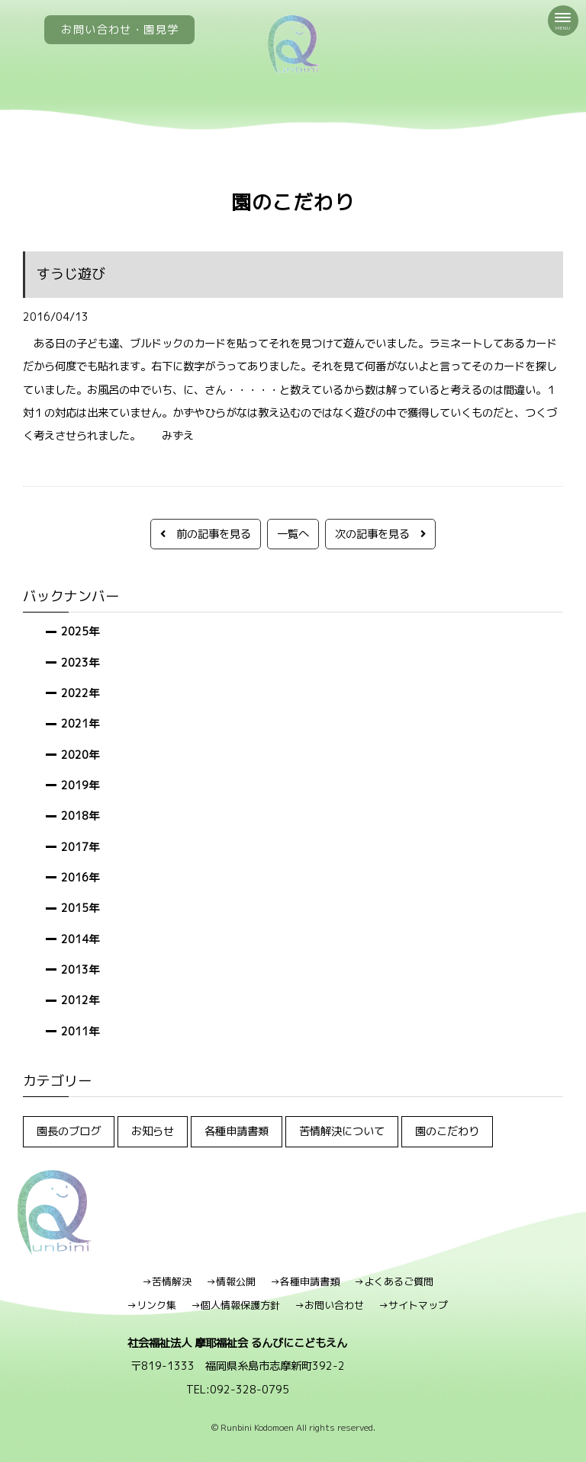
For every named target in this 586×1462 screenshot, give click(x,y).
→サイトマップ (413, 1305)
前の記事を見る (205, 534)
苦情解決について (342, 1131)
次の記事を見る (380, 534)
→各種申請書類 (305, 1281)
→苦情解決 (167, 1281)
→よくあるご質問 (393, 1281)
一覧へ (293, 534)
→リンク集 (151, 1305)
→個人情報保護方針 (235, 1305)
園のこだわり (447, 1131)
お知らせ (152, 1131)
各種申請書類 (236, 1131)
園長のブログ (69, 1131)
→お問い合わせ (329, 1305)
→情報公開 (231, 1281)
